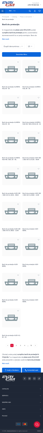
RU (14, 11)
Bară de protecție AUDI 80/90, (30, 230)
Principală (5, 17)
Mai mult (5, 39)
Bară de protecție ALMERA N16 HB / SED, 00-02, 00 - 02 (31, 123)
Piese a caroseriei (26, 17)
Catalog (14, 17)
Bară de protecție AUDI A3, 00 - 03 (11, 336)
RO (10, 11)
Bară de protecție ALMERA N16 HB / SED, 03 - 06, (11, 158)
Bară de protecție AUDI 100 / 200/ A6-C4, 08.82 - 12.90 (31, 194)
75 (31, 345)
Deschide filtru (21, 54)
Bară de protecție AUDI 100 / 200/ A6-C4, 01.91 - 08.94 (31, 158)
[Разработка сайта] (39, 431)
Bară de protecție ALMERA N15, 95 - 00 (11, 87)
